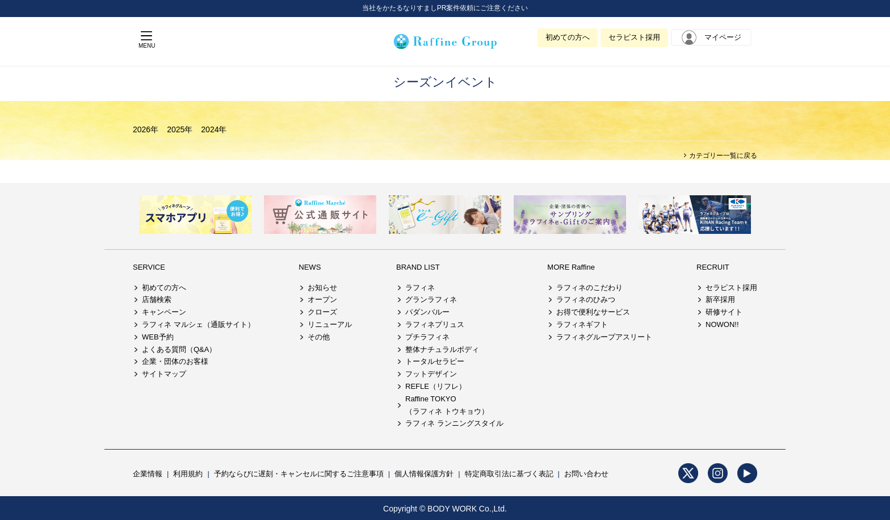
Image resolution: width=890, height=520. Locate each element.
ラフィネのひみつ (585, 299)
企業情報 (147, 473)
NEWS (310, 267)
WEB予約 (158, 337)
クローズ (322, 312)
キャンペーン (164, 312)
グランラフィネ (431, 299)
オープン (322, 299)
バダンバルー (427, 312)
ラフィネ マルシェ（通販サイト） (198, 324)
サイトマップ (164, 374)
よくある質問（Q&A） (179, 349)
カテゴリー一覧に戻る (722, 156)
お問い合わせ (586, 473)
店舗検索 (156, 299)
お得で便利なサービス (593, 312)
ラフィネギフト (582, 324)
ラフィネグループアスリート (604, 337)
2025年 (179, 129)
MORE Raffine (571, 267)
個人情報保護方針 (424, 473)
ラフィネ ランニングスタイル (454, 423)
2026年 (145, 129)
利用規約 (188, 473)
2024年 (213, 129)
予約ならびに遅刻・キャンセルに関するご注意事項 (299, 473)
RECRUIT (712, 267)
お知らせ (322, 287)
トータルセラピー (434, 361)
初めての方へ (567, 37)
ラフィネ (420, 287)
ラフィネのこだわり (589, 287)
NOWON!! (722, 324)
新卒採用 (720, 299)
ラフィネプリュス (434, 324)
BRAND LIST (418, 267)
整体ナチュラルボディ (442, 349)
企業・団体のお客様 (175, 361)
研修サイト (724, 312)
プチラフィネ (427, 337)
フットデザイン (431, 374)
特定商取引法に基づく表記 (509, 473)
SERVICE (149, 267)
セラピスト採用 (634, 37)
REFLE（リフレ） (435, 386)
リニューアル (330, 324)
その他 (319, 337)
